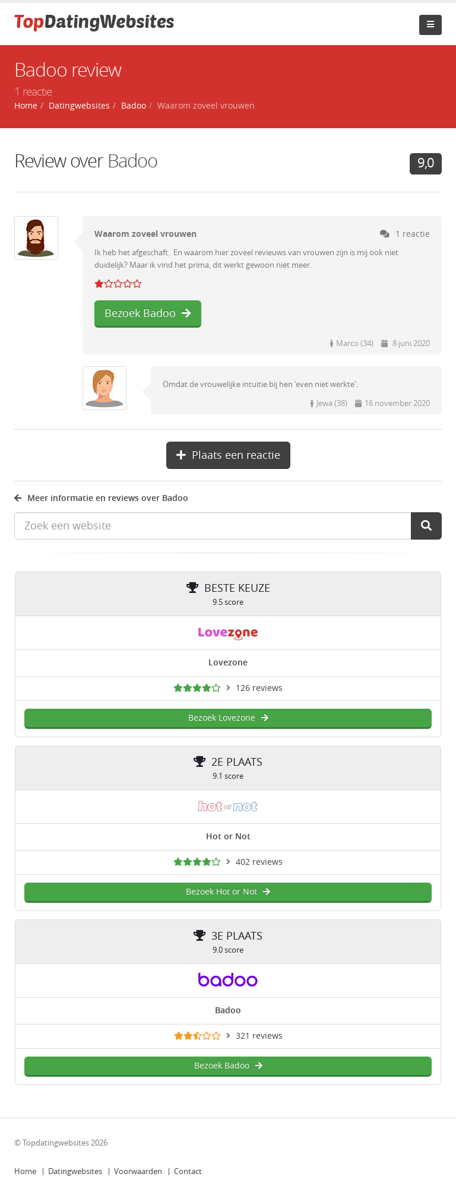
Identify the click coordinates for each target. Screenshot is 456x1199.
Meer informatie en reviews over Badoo (101, 498)
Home (25, 1171)
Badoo (133, 106)
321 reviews (259, 1036)
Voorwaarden (138, 1171)
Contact (188, 1171)
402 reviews (259, 862)
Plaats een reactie (228, 455)
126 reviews (259, 688)
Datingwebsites (75, 1171)
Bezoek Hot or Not (228, 892)
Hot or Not (228, 837)
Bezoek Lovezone (228, 718)
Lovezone (228, 663)
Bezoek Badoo (147, 313)
